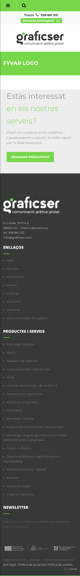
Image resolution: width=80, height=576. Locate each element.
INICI (10, 260)
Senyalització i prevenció (24, 394)
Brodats (12, 478)
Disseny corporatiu (20, 494)
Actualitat (13, 301)
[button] (24, 5)
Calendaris (14, 410)
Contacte (13, 310)
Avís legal (10, 564)
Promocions (15, 277)
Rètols (11, 352)
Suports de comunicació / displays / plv (34, 427)
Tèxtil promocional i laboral (26, 469)
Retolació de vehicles (21, 361)
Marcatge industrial (20, 344)
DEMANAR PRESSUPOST (30, 157)
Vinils (10, 377)
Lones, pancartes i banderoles (28, 369)
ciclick (72, 569)
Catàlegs (12, 293)
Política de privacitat (32, 564)
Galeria (11, 285)
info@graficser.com (17, 237)
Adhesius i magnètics (22, 402)
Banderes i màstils (19, 418)
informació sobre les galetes (27, 318)
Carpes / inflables (18, 448)
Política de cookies (60, 564)
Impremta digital (18, 486)
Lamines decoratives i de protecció (31, 385)
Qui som (12, 268)
